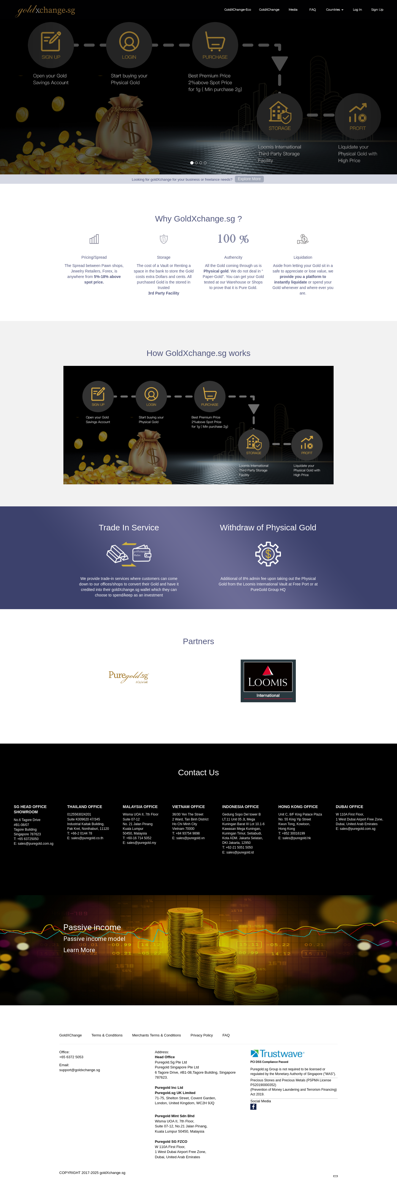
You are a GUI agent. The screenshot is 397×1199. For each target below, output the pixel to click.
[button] (30, 87)
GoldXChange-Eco (237, 10)
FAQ (312, 10)
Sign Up (377, 10)
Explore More (249, 179)
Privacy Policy (202, 1035)
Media (293, 10)
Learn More (79, 950)
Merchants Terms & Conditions (156, 1035)
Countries (335, 10)
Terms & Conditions (107, 1035)
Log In (357, 10)
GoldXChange (269, 10)
